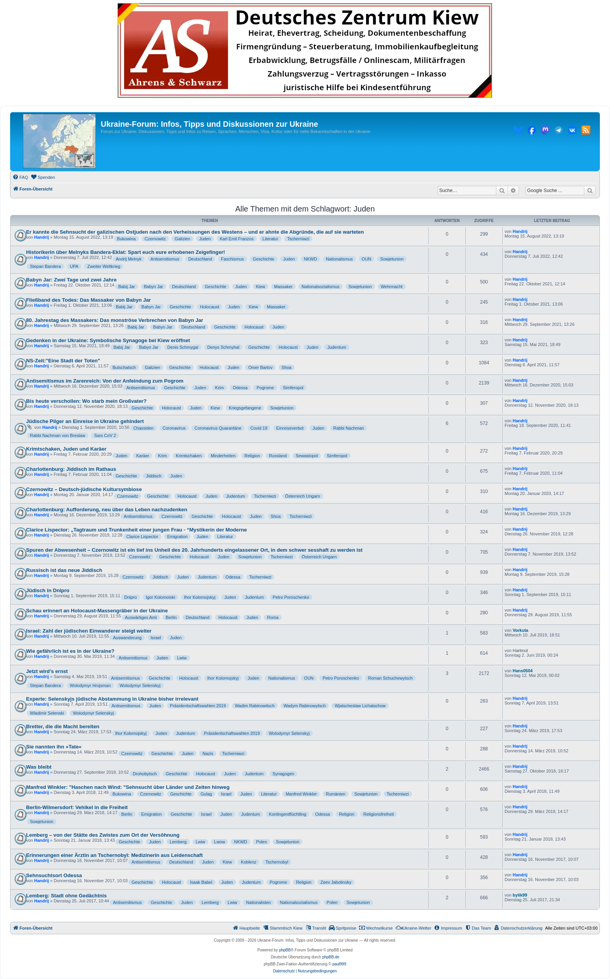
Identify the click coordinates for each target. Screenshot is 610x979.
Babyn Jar (153, 286)
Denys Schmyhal (223, 347)
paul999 (339, 964)
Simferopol (293, 387)
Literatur (270, 238)
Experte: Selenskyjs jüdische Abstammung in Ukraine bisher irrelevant (112, 699)
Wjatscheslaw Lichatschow (360, 705)
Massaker (283, 286)
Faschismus (232, 259)
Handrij (41, 237)
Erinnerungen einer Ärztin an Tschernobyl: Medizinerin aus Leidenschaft (114, 855)
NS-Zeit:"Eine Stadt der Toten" (63, 361)
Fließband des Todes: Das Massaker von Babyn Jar (88, 300)
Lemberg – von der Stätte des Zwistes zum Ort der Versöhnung (102, 835)
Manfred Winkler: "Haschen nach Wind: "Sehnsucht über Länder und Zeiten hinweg (128, 787)
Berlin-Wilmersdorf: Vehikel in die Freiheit (77, 807)
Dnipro (130, 597)
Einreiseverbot (289, 428)
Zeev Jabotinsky (336, 882)
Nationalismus (339, 259)
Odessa (240, 387)
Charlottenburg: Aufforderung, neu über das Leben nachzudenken (106, 509)
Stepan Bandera (45, 266)
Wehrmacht (392, 286)
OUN (366, 259)
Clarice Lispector (142, 536)
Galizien (182, 238)
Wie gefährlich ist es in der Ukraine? (70, 651)
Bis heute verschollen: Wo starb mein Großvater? (86, 401)
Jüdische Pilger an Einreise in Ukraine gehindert (85, 421)
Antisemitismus (165, 259)
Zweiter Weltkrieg (103, 266)
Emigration (177, 536)
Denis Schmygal (182, 347)
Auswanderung (127, 637)
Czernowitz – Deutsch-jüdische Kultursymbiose (84, 489)
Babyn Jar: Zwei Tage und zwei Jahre (71, 280)
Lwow (219, 841)
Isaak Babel (201, 882)
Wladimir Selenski (47, 713)
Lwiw (181, 658)
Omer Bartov (260, 367)
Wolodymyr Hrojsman (90, 685)
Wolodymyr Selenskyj (140, 685)
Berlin (171, 617)
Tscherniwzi (298, 238)
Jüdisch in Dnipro (47, 590)
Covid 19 (259, 428)
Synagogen (283, 773)
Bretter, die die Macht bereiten (62, 726)
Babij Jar (126, 286)
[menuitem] (20, 177)
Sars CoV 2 (105, 435)
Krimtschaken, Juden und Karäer (66, 449)
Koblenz (248, 862)
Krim (219, 387)
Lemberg (178, 841)
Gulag (206, 794)
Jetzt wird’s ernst (47, 671)
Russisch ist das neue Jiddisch (64, 570)
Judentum (336, 347)
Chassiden (143, 428)
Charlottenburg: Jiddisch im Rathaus (71, 469)
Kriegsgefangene (245, 408)
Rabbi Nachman (348, 428)
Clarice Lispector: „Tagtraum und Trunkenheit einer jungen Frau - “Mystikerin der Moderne (136, 530)
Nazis (207, 753)
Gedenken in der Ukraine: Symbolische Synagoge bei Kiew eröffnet (108, 340)
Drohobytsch (145, 773)
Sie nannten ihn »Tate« (54, 747)
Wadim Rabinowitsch (255, 705)
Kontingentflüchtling (287, 814)
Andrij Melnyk (129, 259)
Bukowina (126, 238)
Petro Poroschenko (291, 597)
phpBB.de (330, 957)
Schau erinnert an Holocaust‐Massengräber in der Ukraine (97, 611)
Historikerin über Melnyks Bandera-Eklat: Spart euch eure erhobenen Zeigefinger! (125, 252)
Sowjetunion (391, 259)
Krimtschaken (189, 455)
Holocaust (209, 306)
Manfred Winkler (301, 794)
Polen (261, 841)
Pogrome (265, 387)
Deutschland (200, 259)
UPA (74, 266)
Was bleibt (38, 767)
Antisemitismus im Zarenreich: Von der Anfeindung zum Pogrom (104, 381)
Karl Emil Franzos (237, 238)
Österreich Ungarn (302, 496)
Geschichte (263, 259)
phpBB (285, 950)
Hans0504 (523, 670)
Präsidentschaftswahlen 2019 (198, 705)
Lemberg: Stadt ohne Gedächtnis (66, 896)
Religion (252, 455)
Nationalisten (258, 902)
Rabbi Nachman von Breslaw (57, 435)
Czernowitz (155, 238)
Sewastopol (307, 455)
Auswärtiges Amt (141, 617)
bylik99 (520, 895)
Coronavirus (174, 428)
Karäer (142, 455)
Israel (156, 637)
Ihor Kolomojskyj (200, 597)
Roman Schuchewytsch (390, 678)
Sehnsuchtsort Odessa (54, 875)
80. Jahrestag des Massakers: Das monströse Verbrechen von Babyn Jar (114, 320)
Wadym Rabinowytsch (305, 705)
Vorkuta (520, 630)
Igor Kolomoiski (160, 597)
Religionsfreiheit (378, 814)
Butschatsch (124, 367)
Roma (272, 617)
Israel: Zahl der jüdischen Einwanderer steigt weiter (88, 631)
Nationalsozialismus (320, 286)
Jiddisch (153, 476)
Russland (278, 455)
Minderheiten (223, 455)
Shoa (287, 367)
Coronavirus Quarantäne (218, 428)
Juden (205, 238)
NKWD (310, 259)
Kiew (260, 286)
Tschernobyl (276, 862)
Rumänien (335, 794)
